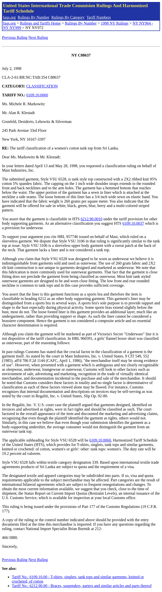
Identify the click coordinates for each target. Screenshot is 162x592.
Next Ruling (38, 37)
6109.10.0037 (133, 223)
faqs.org (9, 17)
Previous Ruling (15, 37)
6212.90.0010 (91, 219)
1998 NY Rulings (115, 23)
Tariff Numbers (98, 17)
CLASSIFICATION (42, 86)
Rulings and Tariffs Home (40, 23)
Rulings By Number (33, 17)
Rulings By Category (68, 17)
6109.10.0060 (37, 95)
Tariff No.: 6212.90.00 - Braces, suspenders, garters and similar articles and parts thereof (82, 586)
